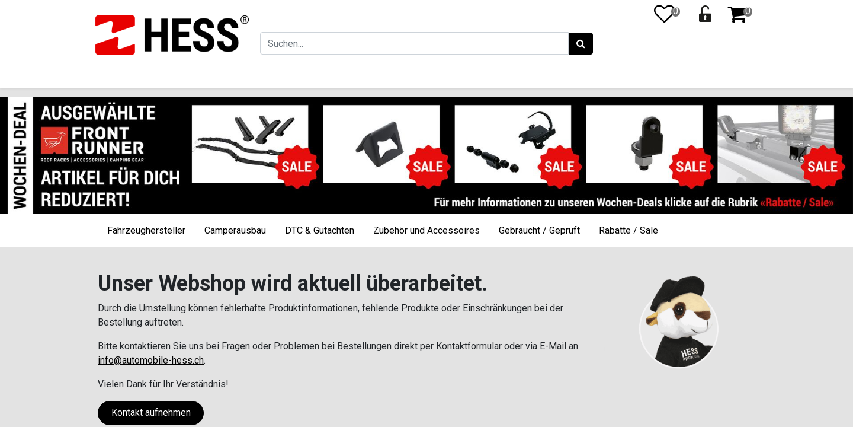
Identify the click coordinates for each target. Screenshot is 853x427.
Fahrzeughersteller (146, 230)
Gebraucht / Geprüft (539, 230)
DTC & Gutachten (319, 230)
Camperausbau (235, 230)
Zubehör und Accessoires (426, 230)
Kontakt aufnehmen (151, 412)
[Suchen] (579, 44)
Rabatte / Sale (628, 230)
